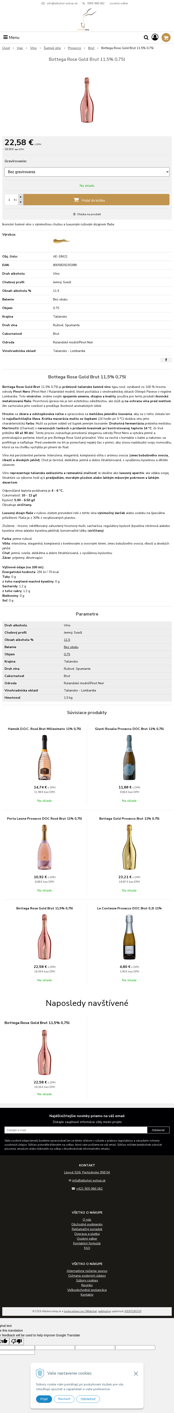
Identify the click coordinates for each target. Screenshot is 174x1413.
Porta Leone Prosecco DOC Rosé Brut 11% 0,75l (44, 818)
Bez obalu (71, 647)
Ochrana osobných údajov (87, 1276)
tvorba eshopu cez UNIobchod (80, 1311)
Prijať (44, 1399)
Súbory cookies (87, 1280)
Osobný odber (87, 1238)
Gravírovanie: (16, 161)
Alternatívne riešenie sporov (87, 1271)
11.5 (67, 640)
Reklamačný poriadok (87, 1229)
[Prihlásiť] (155, 37)
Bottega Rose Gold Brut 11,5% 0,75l (44, 908)
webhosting (104, 1311)
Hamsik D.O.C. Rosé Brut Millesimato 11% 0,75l (44, 729)
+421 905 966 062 (89, 1189)
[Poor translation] (16, 1341)
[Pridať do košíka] (87, 199)
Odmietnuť (88, 1399)
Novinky (87, 1285)
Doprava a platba (87, 1234)
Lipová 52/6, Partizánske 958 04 (87, 1172)
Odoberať (158, 1130)
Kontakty (87, 1295)
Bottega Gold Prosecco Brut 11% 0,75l (129, 818)
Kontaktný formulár (87, 1243)
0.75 (67, 654)
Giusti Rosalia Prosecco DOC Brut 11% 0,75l (129, 729)
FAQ (87, 1248)
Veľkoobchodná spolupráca (87, 1290)
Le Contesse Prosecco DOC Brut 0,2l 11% (129, 908)
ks (15, 200)
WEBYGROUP (132, 1311)
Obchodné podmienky (87, 1224)
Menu (11, 37)
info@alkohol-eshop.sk (62, 3)
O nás (87, 1219)
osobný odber (119, 3)
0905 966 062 (95, 3)
